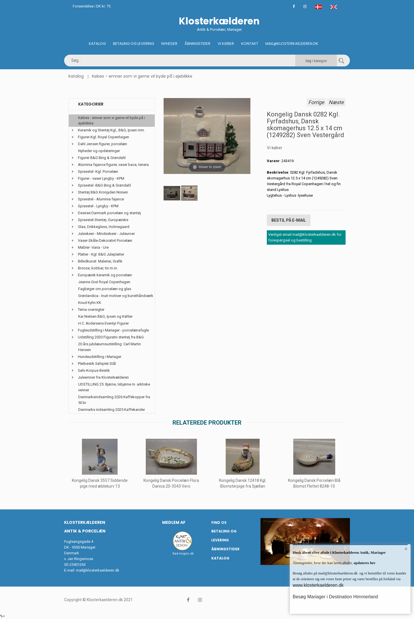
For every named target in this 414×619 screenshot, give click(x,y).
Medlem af (173, 522)
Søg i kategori (316, 61)
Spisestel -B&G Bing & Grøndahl (104, 185)
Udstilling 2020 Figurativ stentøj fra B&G (111, 337)
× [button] (406, 549)
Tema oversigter (91, 309)
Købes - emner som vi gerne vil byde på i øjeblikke (142, 76)
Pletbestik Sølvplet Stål (97, 363)
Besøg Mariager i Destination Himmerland (335, 596)
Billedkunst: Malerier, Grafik (100, 261)
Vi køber (226, 43)
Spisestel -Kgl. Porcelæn (98, 171)
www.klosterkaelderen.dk (318, 585)
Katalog (97, 43)
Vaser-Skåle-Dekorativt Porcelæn (105, 240)
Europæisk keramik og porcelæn (105, 275)
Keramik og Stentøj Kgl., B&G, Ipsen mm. (111, 130)
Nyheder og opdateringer (99, 151)
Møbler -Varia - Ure (93, 247)
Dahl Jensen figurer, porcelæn (102, 144)
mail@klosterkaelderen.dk (97, 570)
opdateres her (364, 563)
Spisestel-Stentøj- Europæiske (103, 220)
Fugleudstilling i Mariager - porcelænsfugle (113, 330)
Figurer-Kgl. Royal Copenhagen (103, 137)
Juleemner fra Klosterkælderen (103, 377)
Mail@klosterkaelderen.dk (291, 43)
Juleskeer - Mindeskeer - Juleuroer (106, 233)
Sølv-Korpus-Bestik (94, 370)
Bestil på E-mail (288, 220)
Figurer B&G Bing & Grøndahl (102, 158)
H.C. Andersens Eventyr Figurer (103, 323)
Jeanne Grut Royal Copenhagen (104, 282)
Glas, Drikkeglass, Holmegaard (103, 227)
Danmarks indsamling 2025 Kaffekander (111, 409)
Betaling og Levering (133, 43)
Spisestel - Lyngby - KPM (98, 206)
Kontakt (249, 43)
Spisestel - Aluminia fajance (101, 199)
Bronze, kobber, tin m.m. (98, 268)
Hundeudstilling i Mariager (99, 356)
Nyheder (169, 43)
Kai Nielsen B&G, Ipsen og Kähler (105, 316)
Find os (219, 522)
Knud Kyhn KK (89, 302)
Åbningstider (197, 43)
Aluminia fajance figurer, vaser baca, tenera (113, 164)
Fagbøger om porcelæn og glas (104, 289)
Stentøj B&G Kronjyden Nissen (103, 192)
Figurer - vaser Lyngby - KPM (101, 178)
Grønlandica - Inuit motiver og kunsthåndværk (115, 296)
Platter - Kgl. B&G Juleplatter (101, 254)
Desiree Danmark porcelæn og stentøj (109, 213)
